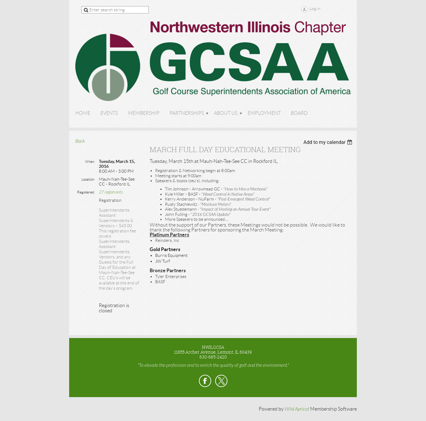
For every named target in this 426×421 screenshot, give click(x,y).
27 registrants (111, 192)
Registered (85, 192)
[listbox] (328, 142)
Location (87, 179)
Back (80, 141)
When (89, 162)
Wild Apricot (297, 409)
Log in (314, 8)
